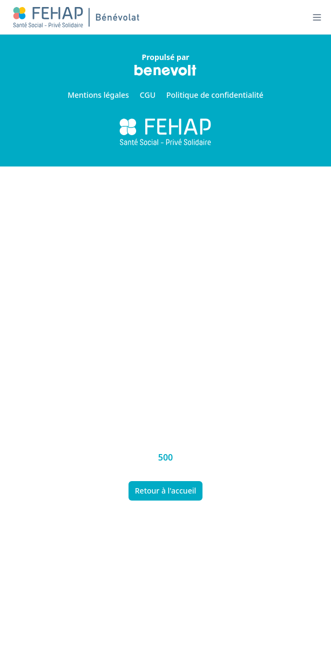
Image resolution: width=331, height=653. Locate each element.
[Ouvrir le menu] (317, 17)
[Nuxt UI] (77, 17)
